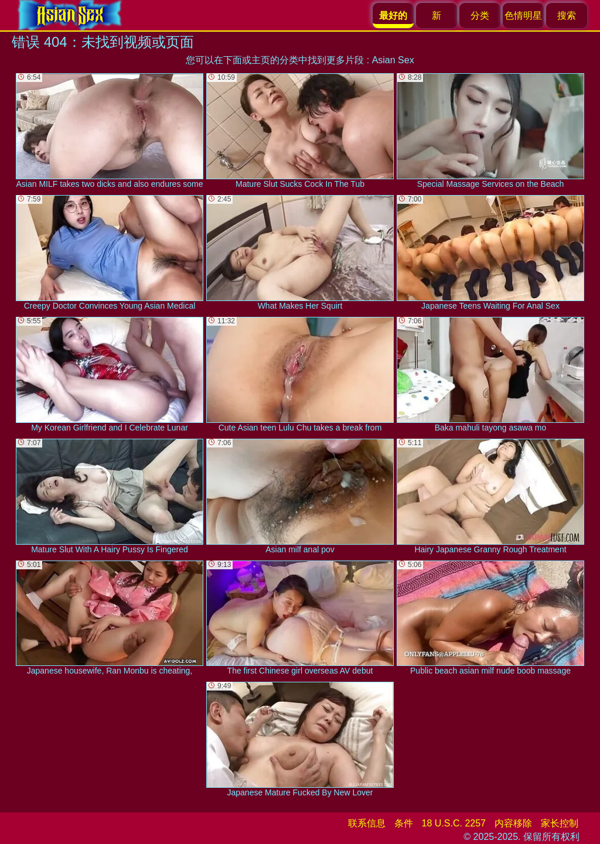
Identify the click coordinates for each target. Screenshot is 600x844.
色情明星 (523, 15)
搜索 (566, 15)
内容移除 (513, 823)
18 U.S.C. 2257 (454, 823)
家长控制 (559, 823)
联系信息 (367, 823)
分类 (480, 15)
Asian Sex (393, 60)
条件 (403, 823)
